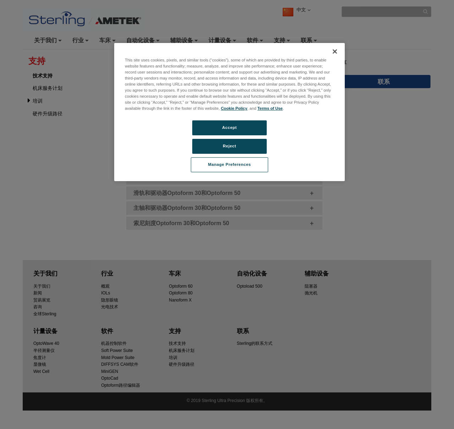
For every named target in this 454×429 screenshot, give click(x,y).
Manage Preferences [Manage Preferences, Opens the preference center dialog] (229, 164)
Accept (229, 127)
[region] (229, 112)
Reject (229, 146)
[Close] (335, 51)
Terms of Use (270, 108)
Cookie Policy (234, 108)
